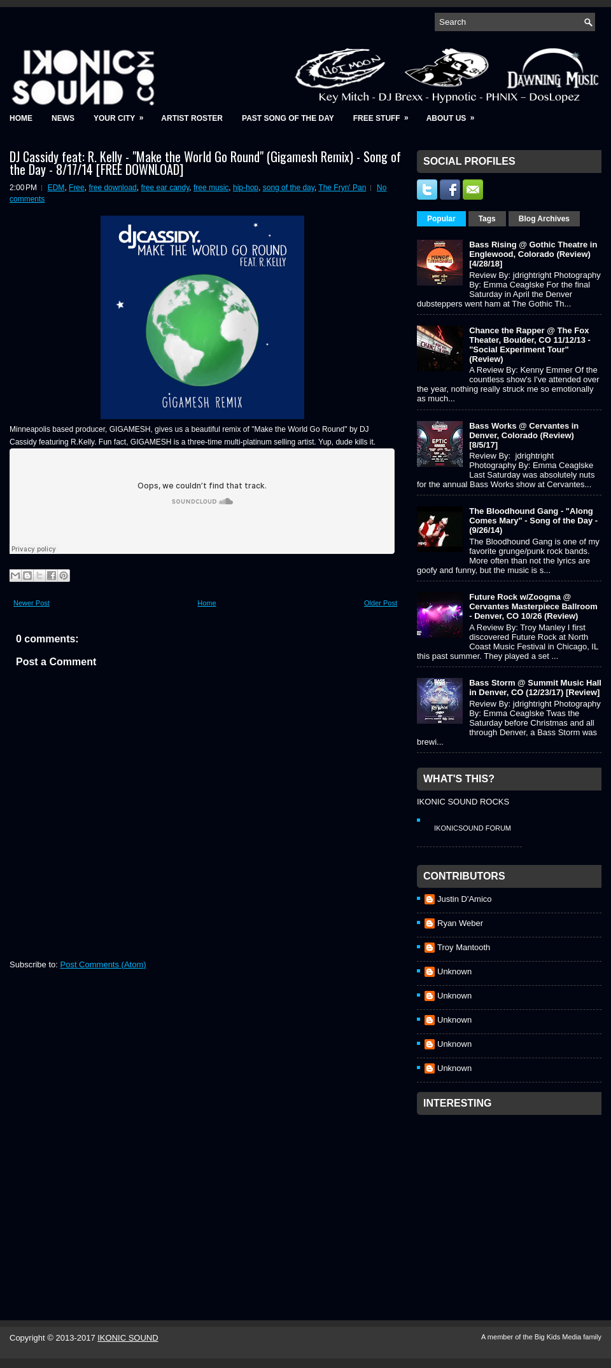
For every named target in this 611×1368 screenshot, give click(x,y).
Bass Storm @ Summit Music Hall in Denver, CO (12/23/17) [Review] (535, 687)
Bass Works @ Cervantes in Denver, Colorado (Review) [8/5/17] (524, 435)
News (63, 118)
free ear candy (165, 187)
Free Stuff (385, 114)
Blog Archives (544, 218)
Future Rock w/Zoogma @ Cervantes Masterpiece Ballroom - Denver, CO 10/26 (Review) (533, 606)
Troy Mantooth (463, 947)
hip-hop (245, 187)
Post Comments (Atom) (103, 964)
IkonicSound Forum (472, 828)
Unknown (454, 971)
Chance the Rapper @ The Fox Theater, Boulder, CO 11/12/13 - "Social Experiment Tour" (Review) (530, 345)
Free (77, 187)
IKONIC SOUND (127, 1338)
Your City (122, 114)
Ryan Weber (460, 923)
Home (21, 118)
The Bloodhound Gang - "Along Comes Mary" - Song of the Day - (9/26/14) (533, 520)
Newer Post (31, 603)
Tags (487, 218)
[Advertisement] (512, 1200)
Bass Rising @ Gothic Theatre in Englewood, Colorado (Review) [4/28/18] (533, 254)
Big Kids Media (559, 1337)
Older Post (380, 603)
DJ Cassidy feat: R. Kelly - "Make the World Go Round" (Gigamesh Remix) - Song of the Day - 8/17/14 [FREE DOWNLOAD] (205, 163)
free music (210, 187)
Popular (441, 218)
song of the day (288, 187)
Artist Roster (192, 118)
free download (112, 187)
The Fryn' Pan (342, 187)
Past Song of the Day (288, 118)
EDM (56, 187)
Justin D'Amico (464, 899)
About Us (454, 114)
